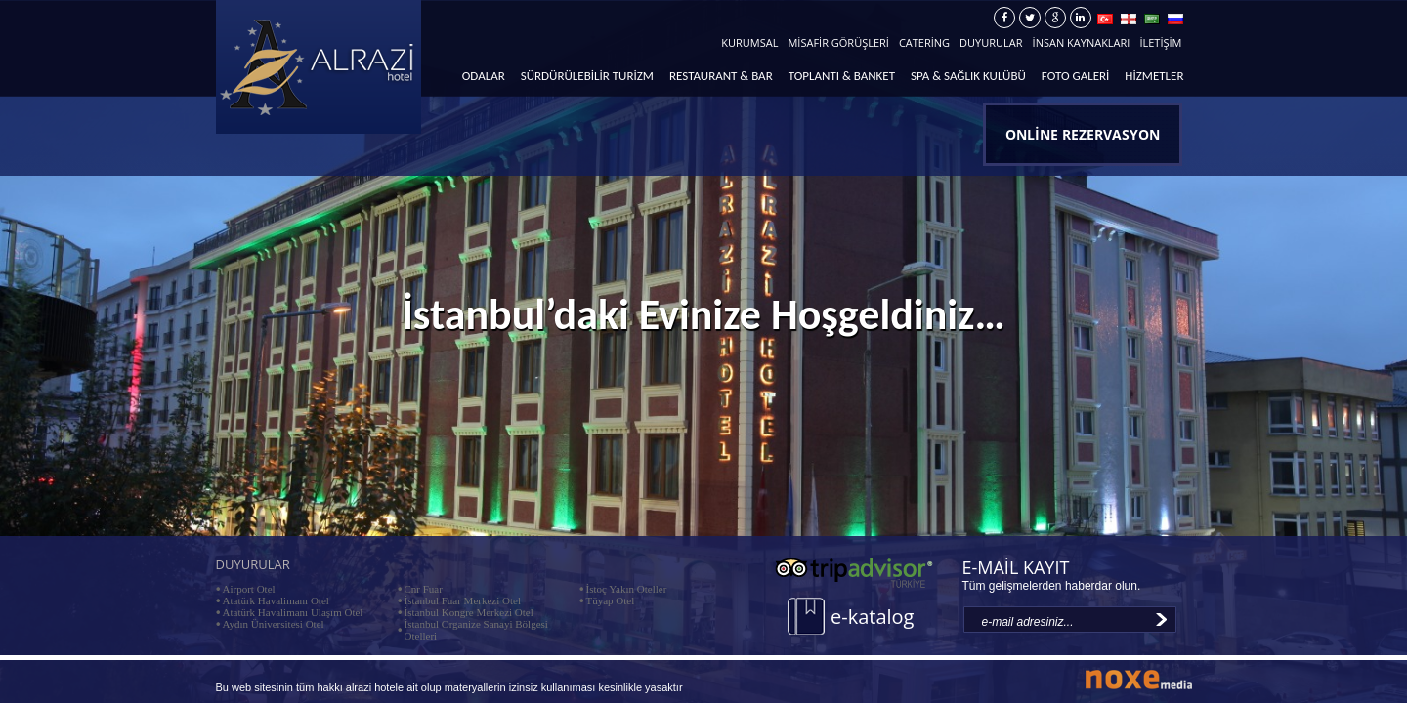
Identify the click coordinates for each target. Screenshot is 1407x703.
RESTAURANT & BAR (721, 75)
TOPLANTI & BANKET (842, 75)
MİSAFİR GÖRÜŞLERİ (838, 42)
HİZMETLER (1154, 75)
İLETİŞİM (1160, 42)
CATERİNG (924, 42)
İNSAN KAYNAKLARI (1081, 42)
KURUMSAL (749, 42)
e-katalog (872, 616)
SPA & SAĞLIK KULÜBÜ (968, 75)
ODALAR (483, 75)
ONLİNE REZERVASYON (1082, 134)
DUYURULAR (990, 42)
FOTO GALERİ (1076, 75)
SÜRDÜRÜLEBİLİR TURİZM (587, 75)
